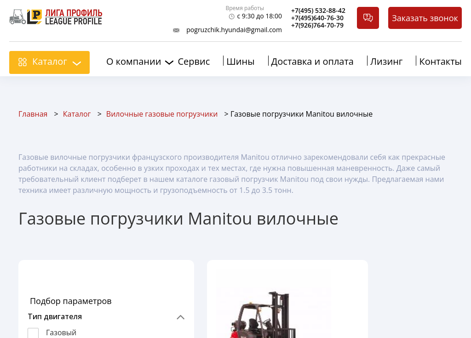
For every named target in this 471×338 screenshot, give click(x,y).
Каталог (49, 61)
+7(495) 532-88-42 (318, 10)
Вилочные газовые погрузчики (162, 114)
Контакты (440, 61)
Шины (240, 61)
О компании (133, 62)
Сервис (194, 61)
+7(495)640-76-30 (317, 18)
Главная (32, 114)
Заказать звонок (425, 17)
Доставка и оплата (312, 61)
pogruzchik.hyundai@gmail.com (234, 29)
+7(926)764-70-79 (317, 25)
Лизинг (386, 61)
